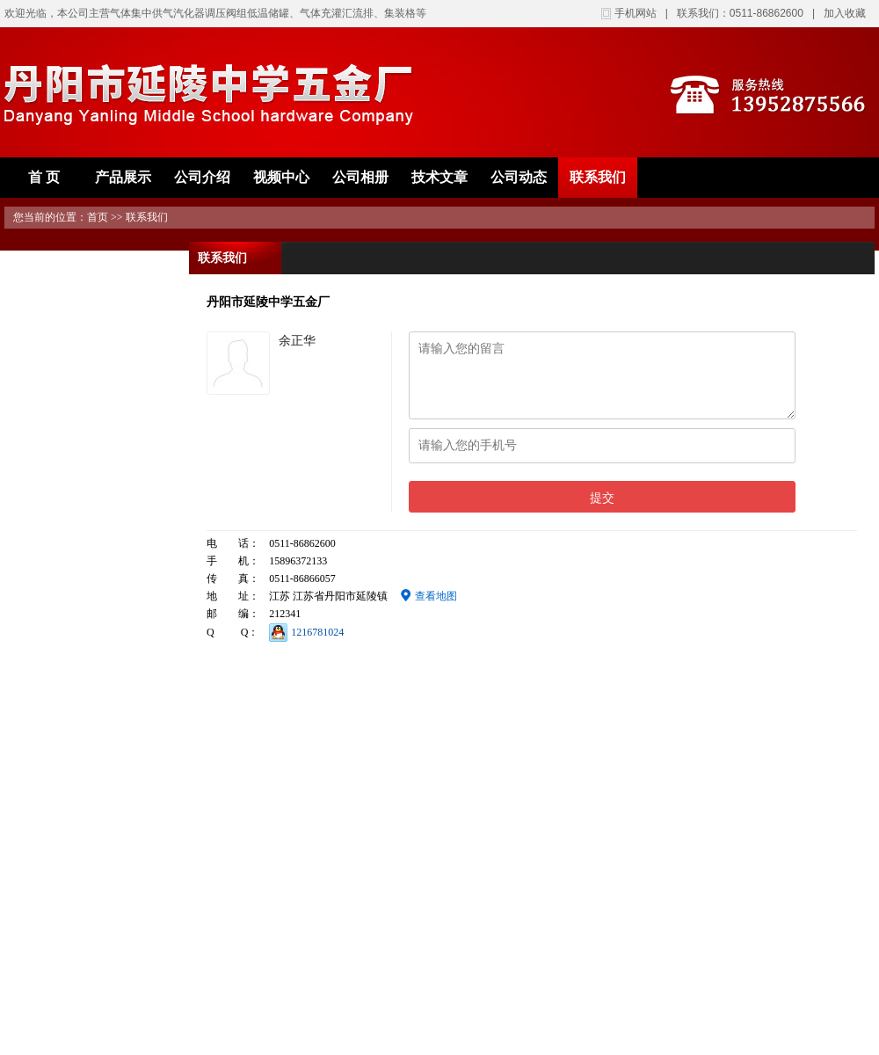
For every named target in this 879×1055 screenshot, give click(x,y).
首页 (97, 217)
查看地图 (429, 596)
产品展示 (123, 177)
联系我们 (598, 177)
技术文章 (439, 177)
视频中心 (281, 177)
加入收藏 (845, 13)
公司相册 (360, 177)
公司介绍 (202, 177)
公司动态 (518, 177)
